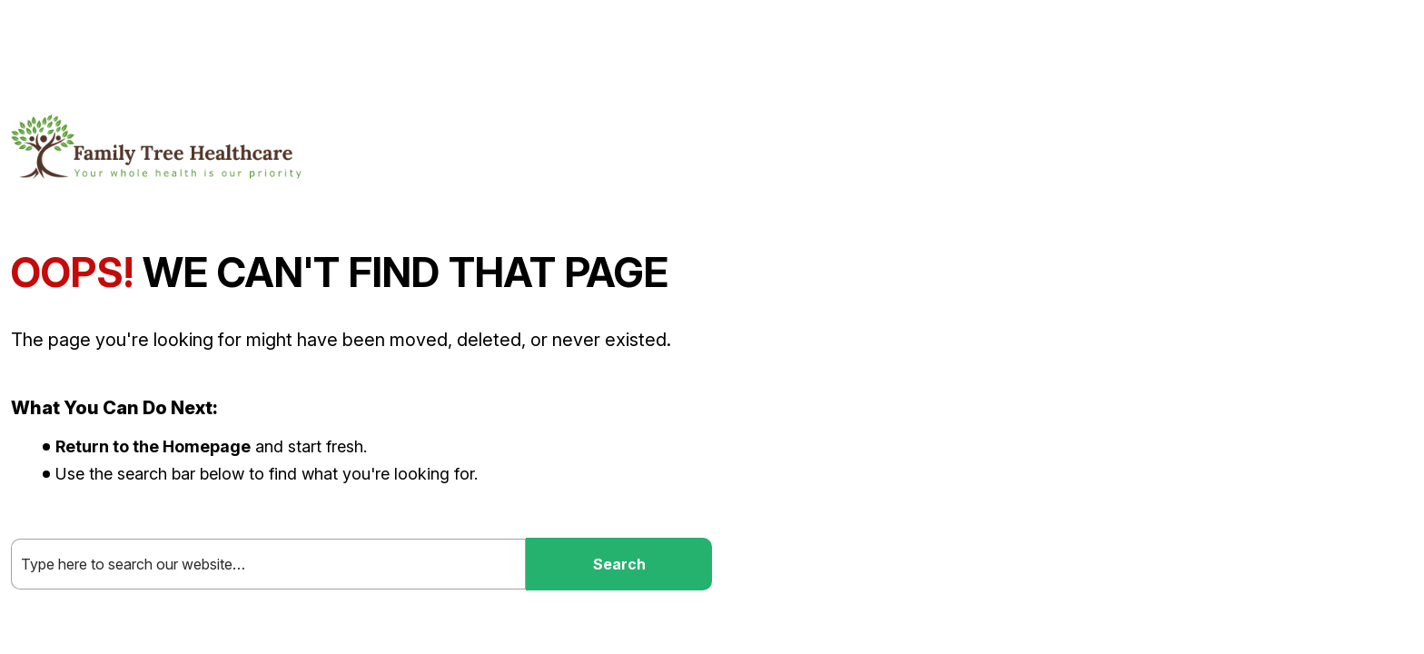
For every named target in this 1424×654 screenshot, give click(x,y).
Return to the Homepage (153, 446)
